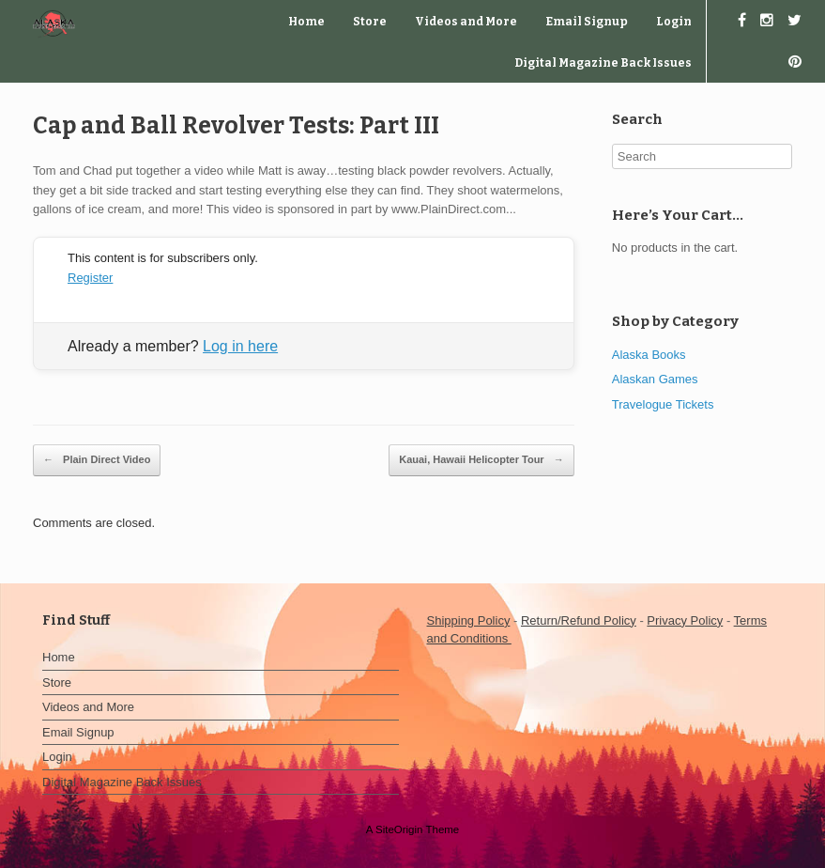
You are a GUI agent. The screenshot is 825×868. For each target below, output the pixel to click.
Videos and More (466, 21)
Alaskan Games (655, 379)
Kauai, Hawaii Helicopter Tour (481, 460)
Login (674, 21)
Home (306, 21)
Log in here (240, 346)
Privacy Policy (685, 620)
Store (370, 21)
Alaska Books (649, 355)
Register (90, 278)
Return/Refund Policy (578, 620)
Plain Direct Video (96, 460)
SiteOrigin (399, 829)
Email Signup (586, 21)
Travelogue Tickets (663, 404)
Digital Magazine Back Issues (603, 63)
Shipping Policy (469, 620)
